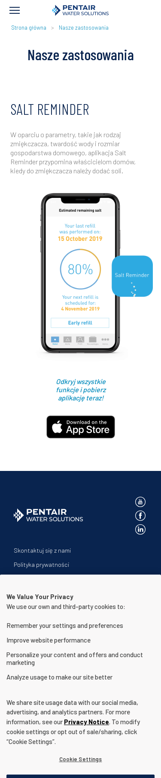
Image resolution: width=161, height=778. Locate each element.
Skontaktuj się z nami (42, 550)
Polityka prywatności (41, 564)
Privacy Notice (86, 734)
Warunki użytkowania (42, 578)
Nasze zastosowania (84, 27)
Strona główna (28, 27)
